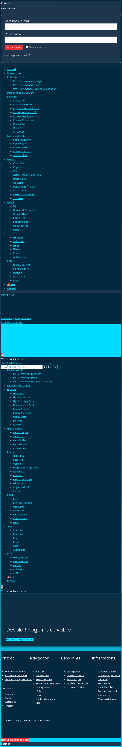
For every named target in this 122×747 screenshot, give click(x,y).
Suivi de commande (77, 683)
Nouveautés (42, 675)
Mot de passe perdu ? (17, 55)
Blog (38, 702)
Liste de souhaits (75, 675)
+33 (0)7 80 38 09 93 (16, 675)
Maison (39, 691)
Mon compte (74, 679)
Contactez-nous (107, 671)
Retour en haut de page (15, 740)
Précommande (44, 679)
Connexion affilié (76, 687)
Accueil (40, 671)
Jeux (38, 695)
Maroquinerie (43, 687)
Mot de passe (20, 34)
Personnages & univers (48, 683)
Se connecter (14, 47)
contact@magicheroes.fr (18, 679)
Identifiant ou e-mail (24, 21)
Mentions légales (107, 699)
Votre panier (73, 671)
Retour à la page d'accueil (20, 639)
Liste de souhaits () (12, 322)
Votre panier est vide (13, 359)
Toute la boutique (45, 699)
